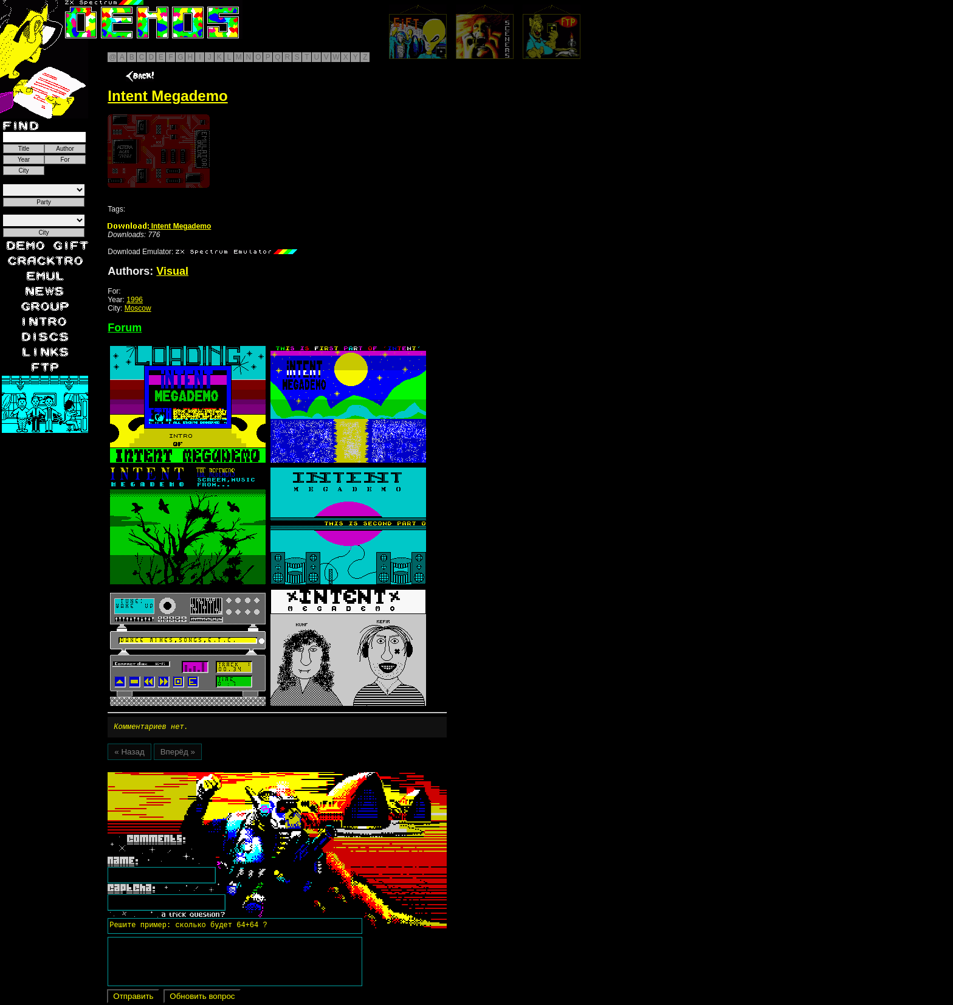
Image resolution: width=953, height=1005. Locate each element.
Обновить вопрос (202, 998)
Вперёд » (177, 753)
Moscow (138, 308)
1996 (134, 299)
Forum (125, 328)
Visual (172, 271)
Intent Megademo (159, 226)
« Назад (129, 753)
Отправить (133, 998)
